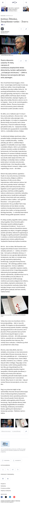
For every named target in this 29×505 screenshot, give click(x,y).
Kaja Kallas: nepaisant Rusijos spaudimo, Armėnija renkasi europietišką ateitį (13, 9)
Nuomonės (3, 15)
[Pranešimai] (13, 469)
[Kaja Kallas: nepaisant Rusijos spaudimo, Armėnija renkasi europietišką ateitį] (4, 9)
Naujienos (3, 483)
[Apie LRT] (3, 469)
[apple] (8, 478)
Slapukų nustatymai (6, 490)
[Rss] (18, 469)
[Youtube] (14, 497)
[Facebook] (2, 497)
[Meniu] (3, 2)
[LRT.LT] (14, 2)
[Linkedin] (10, 497)
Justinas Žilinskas (5, 31)
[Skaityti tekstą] (26, 61)
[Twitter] (6, 497)
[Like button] (3, 25)
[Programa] (6, 460)
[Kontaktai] (8, 469)
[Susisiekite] (17, 460)
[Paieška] (26, 2)
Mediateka (3, 486)
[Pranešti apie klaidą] (21, 29)
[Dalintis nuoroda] (26, 29)
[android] (3, 478)
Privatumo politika (5, 488)
